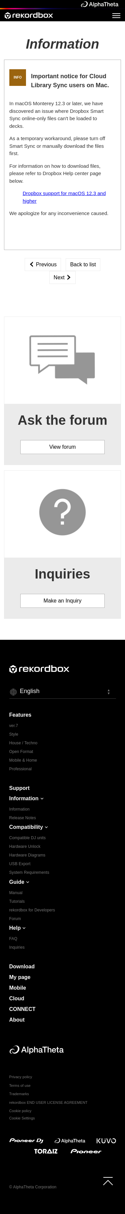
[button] (62, 692)
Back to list (83, 264)
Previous (43, 264)
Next (62, 277)
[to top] (108, 1181)
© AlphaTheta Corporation (33, 1187)
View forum (62, 447)
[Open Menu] (116, 15)
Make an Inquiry (63, 601)
